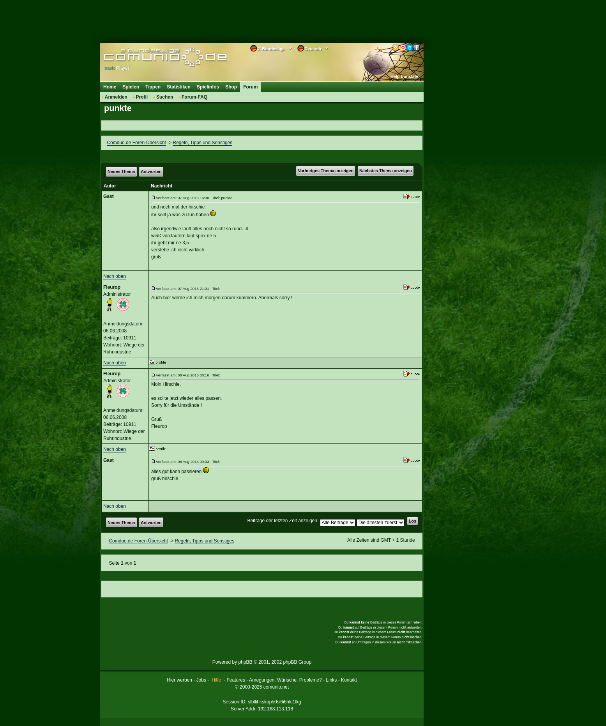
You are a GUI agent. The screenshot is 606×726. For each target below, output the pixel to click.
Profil (142, 97)
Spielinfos (208, 87)
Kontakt (349, 680)
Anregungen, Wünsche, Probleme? (285, 680)
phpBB (246, 662)
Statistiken (179, 87)
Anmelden (116, 97)
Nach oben (114, 276)
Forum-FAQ (194, 97)
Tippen (153, 87)
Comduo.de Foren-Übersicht (136, 142)
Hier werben (179, 680)
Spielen (130, 87)
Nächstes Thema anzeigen (385, 170)
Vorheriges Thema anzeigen (325, 170)
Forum (250, 87)
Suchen (164, 97)
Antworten (151, 171)
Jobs (201, 680)
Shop (231, 87)
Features (236, 680)
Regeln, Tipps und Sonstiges (202, 142)
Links (331, 680)
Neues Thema (121, 171)
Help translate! (405, 76)
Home (109, 87)
